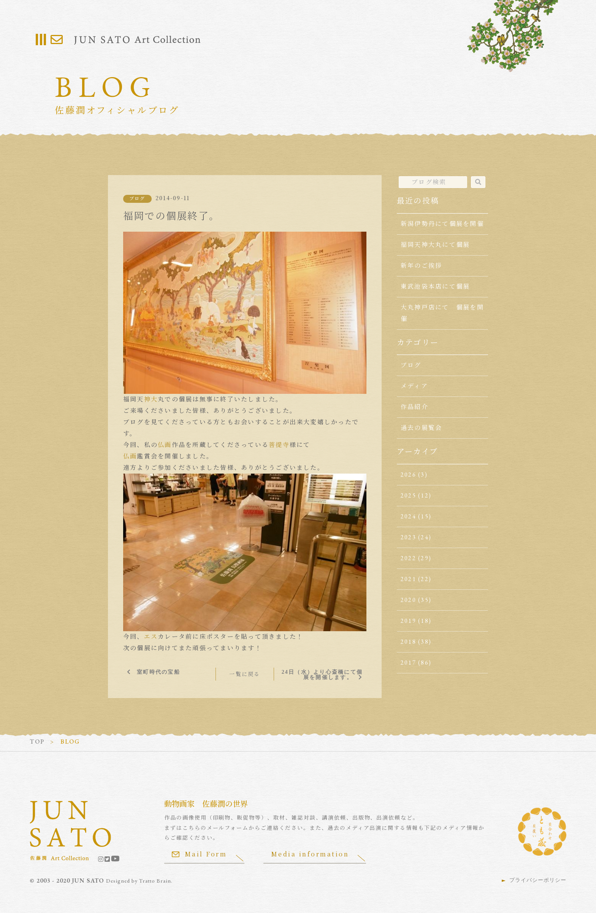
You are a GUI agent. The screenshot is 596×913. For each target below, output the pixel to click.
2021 (408, 579)
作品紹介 (414, 407)
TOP (37, 742)
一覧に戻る (244, 674)
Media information (310, 854)
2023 (408, 537)
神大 (151, 399)
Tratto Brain (155, 880)
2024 (408, 516)
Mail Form (199, 854)
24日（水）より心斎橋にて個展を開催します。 (322, 674)
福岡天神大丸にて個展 (435, 245)
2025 (408, 495)
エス (151, 637)
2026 (408, 475)
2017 (408, 663)
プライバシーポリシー (537, 880)
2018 (408, 642)
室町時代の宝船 (158, 671)
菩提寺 (279, 445)
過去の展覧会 (421, 428)
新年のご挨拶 (421, 266)
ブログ (137, 199)
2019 (408, 621)
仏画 (164, 445)
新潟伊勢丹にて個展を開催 (442, 224)
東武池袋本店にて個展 (435, 287)
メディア (414, 386)
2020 (408, 600)
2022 (408, 558)
